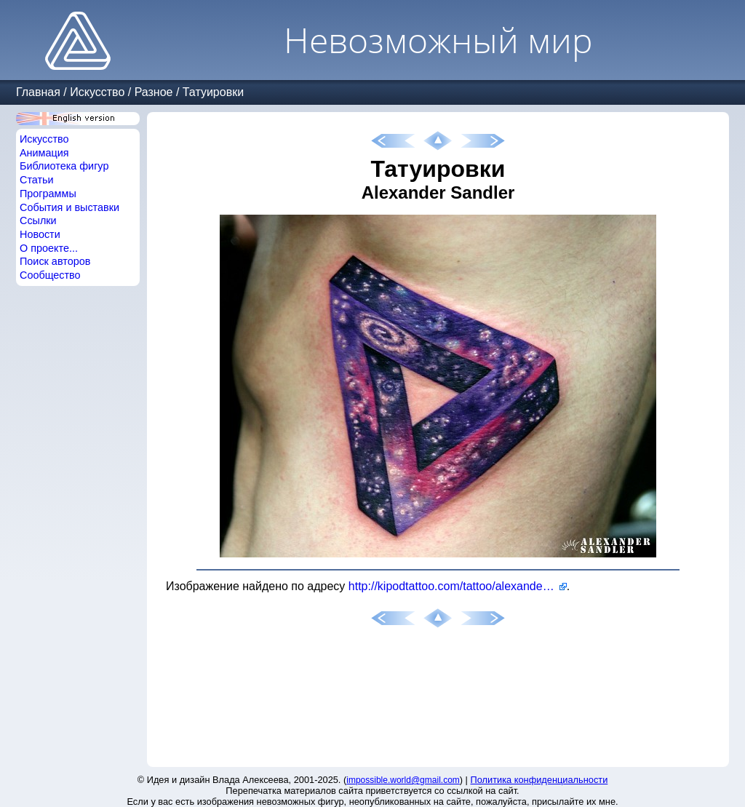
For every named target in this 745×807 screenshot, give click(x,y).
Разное (154, 92)
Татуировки (213, 92)
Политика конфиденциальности (539, 779)
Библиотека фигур (64, 166)
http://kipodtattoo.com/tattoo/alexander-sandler (457, 586)
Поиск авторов (55, 261)
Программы (48, 193)
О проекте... (49, 248)
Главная (38, 92)
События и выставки (69, 207)
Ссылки (38, 220)
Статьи (37, 180)
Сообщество (50, 275)
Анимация (44, 153)
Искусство (97, 92)
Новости (40, 234)
